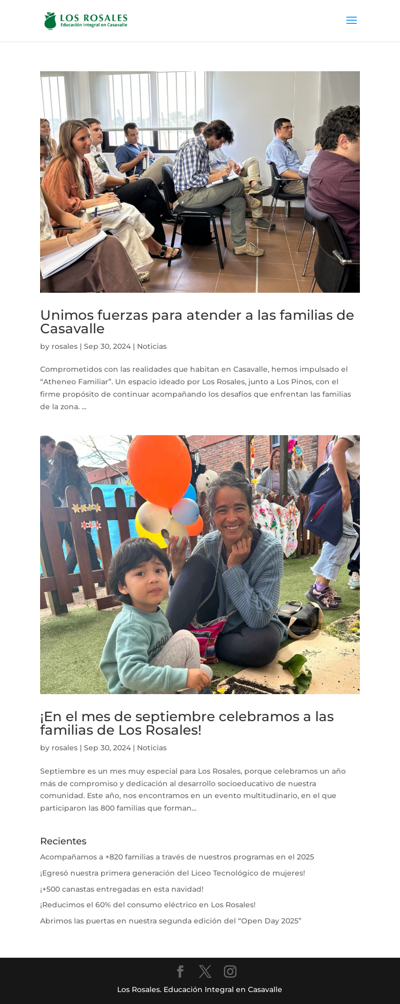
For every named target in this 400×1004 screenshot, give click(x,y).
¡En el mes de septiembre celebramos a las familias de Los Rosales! (187, 723)
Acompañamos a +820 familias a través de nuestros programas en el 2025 (177, 857)
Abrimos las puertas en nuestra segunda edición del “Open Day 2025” (171, 920)
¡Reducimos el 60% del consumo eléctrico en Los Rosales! (148, 904)
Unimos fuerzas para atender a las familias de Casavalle (197, 322)
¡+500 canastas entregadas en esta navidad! (122, 889)
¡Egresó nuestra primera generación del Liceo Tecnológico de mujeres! (172, 873)
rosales (65, 346)
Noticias (152, 346)
